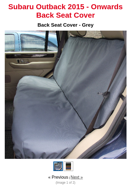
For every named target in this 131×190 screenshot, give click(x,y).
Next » (77, 177)
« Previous (58, 177)
